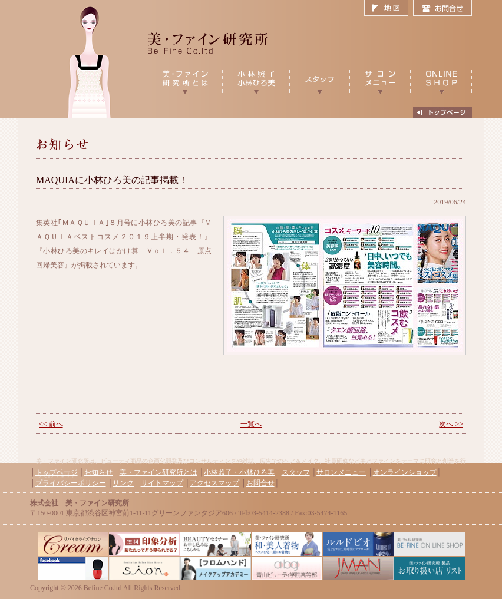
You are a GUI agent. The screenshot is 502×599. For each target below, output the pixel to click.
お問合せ (442, 8)
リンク (123, 483)
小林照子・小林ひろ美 (239, 472)
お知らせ (98, 472)
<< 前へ (51, 424)
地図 (388, 8)
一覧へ (251, 424)
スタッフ (296, 472)
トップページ (56, 472)
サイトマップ (162, 483)
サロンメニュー (341, 472)
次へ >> (451, 424)
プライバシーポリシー (70, 483)
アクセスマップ (214, 483)
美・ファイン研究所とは (158, 472)
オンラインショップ (405, 472)
